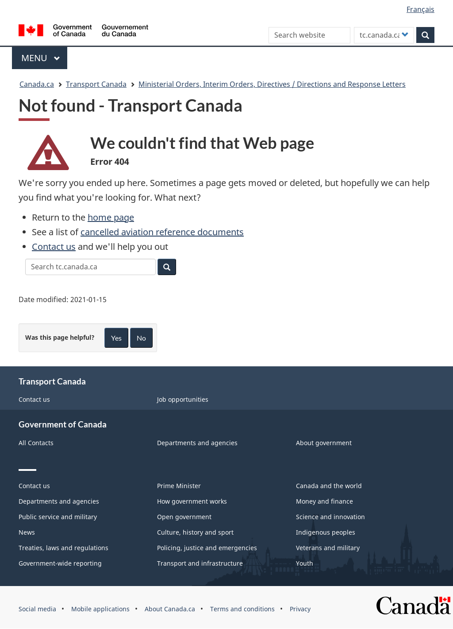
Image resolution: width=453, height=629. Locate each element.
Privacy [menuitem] (300, 609)
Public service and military (58, 517)
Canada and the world (329, 485)
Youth (304, 563)
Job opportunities (182, 399)
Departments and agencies (197, 443)
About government (324, 443)
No (141, 338)
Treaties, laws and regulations (63, 548)
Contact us (54, 246)
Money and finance (324, 501)
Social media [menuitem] (37, 609)
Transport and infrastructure (200, 563)
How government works (192, 501)
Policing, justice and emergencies (207, 548)
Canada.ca (36, 84)
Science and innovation (330, 517)
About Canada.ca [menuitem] (170, 609)
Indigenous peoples (325, 532)
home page (111, 217)
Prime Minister (179, 485)
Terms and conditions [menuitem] (242, 609)
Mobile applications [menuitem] (100, 609)
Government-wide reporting (60, 563)
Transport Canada (96, 84)
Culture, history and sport (195, 532)
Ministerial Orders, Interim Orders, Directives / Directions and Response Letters (272, 84)
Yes (116, 338)
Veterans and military (328, 548)
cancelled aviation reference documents (162, 232)
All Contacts (36, 443)
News (27, 532)
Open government (184, 517)
